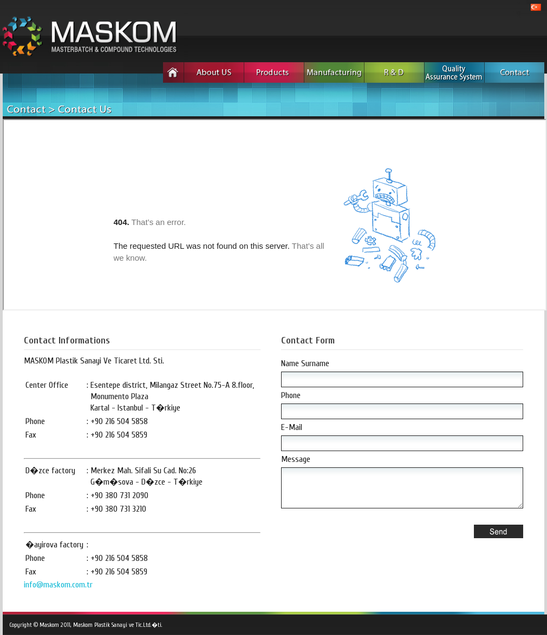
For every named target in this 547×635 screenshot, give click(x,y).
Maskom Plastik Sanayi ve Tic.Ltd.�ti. (117, 625)
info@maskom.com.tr (58, 585)
